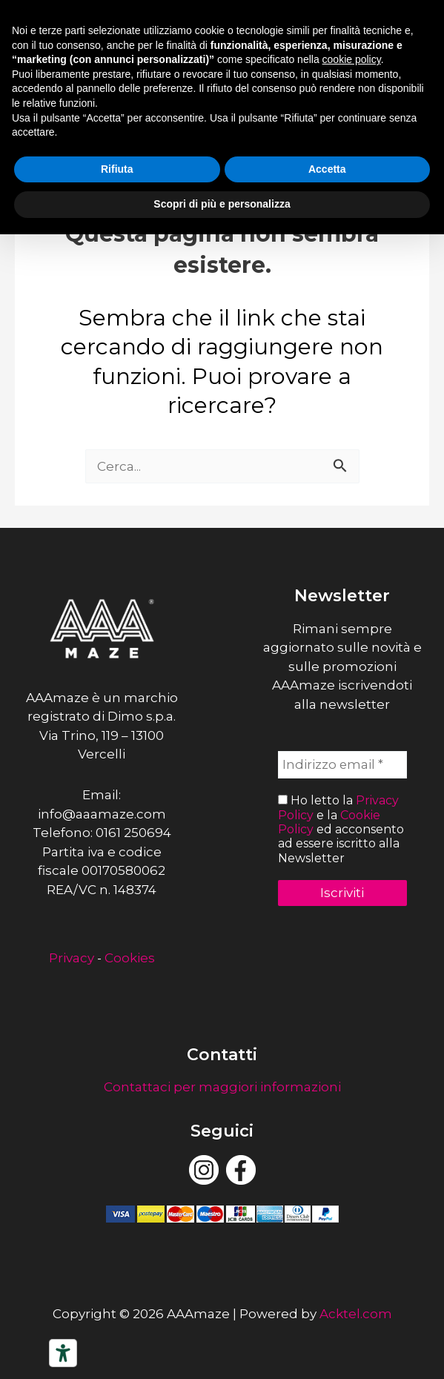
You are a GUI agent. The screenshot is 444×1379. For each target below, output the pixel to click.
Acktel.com (355, 1313)
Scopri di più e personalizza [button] (221, 204)
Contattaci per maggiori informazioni (222, 1086)
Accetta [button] (327, 169)
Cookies (130, 957)
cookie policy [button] (351, 59)
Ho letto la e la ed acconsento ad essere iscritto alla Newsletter (341, 828)
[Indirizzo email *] (343, 765)
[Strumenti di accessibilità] (63, 1353)
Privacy (71, 957)
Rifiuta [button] (117, 169)
